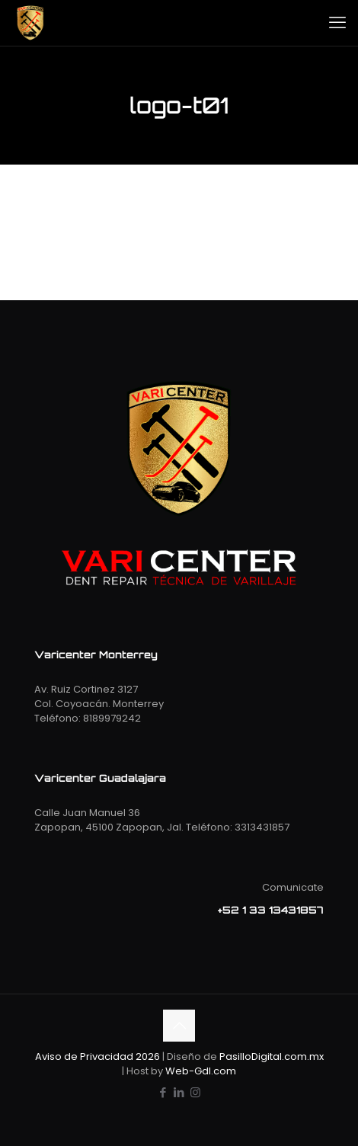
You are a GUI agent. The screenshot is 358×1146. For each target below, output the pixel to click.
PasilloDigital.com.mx (271, 1056)
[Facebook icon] (163, 1092)
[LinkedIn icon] (179, 1092)
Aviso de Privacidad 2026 (97, 1056)
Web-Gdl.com (200, 1071)
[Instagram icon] (195, 1092)
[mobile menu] (337, 23)
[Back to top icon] (179, 1026)
